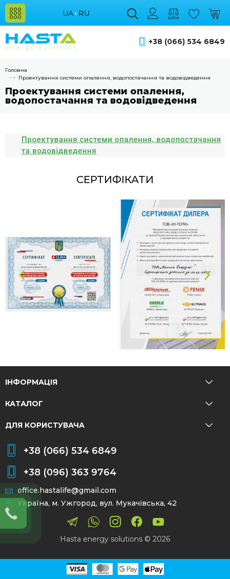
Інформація (109, 382)
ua (67, 13)
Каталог (109, 403)
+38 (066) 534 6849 (187, 42)
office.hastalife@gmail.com (66, 490)
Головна (16, 70)
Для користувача (109, 425)
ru (84, 13)
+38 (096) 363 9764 (70, 472)
